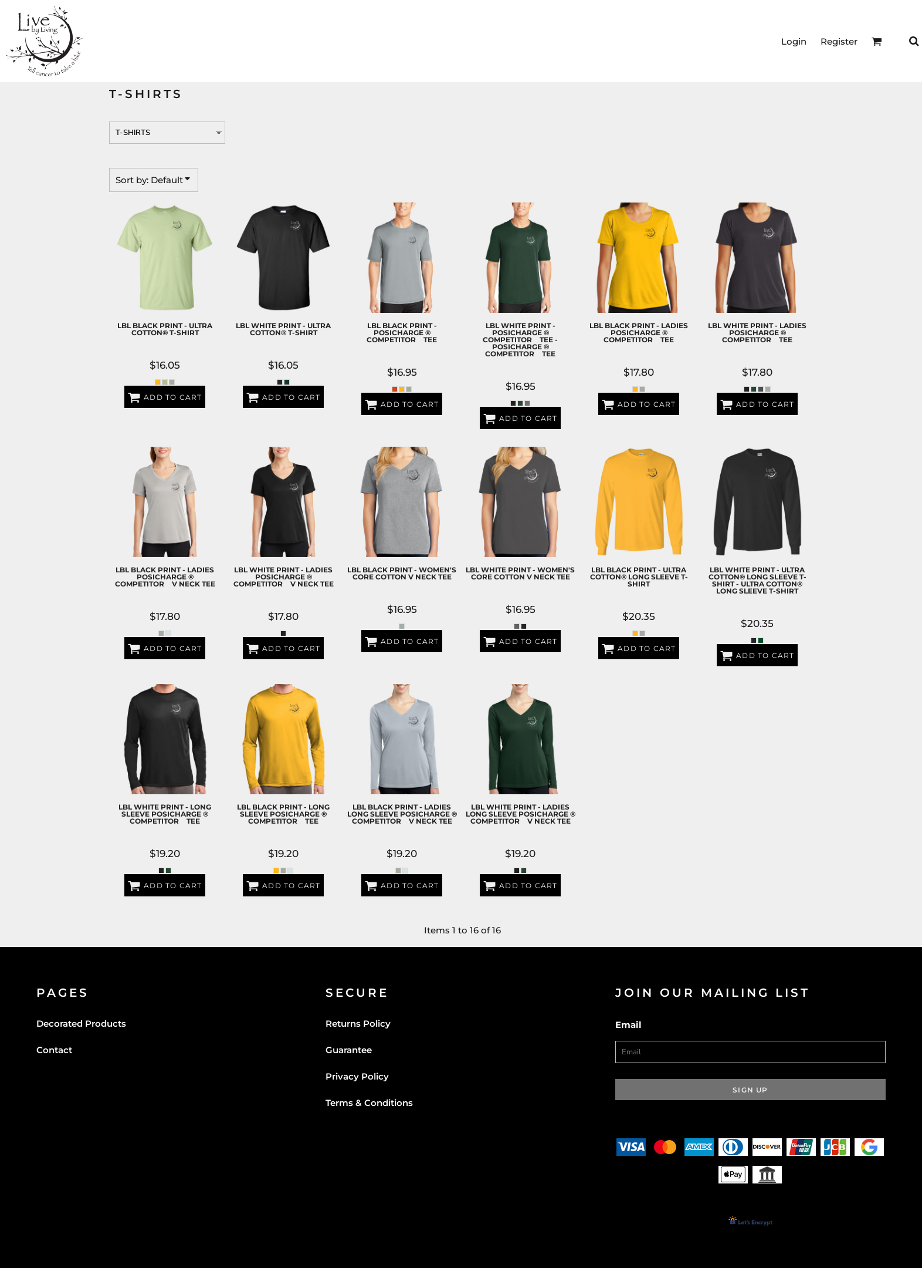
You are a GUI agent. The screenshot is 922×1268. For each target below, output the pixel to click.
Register (839, 41)
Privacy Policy (357, 1076)
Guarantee (349, 1049)
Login (793, 41)
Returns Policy (358, 1023)
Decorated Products (81, 1023)
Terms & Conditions (369, 1102)
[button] (877, 41)
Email (628, 1024)
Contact (54, 1049)
